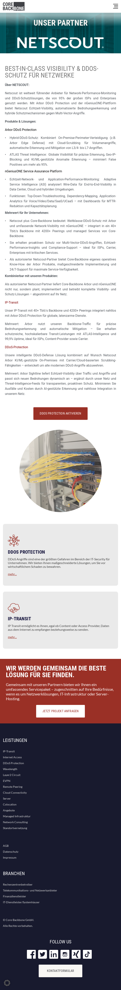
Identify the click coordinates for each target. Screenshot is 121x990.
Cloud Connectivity (15, 792)
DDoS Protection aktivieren (60, 413)
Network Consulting (15, 822)
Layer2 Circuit (11, 775)
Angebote (9, 810)
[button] (7, 983)
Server (7, 798)
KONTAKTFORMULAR (60, 971)
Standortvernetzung (15, 828)
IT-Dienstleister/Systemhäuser (21, 902)
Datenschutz (10, 851)
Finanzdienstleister (14, 896)
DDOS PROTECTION (26, 552)
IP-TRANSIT (19, 619)
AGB (6, 845)
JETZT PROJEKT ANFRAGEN (60, 711)
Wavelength (10, 769)
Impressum (9, 857)
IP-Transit (9, 751)
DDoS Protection (13, 763)
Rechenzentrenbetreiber (18, 884)
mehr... (12, 574)
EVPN (6, 780)
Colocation (9, 804)
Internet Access (12, 757)
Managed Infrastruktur (17, 816)
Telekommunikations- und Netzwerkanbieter (30, 890)
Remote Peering (12, 786)
